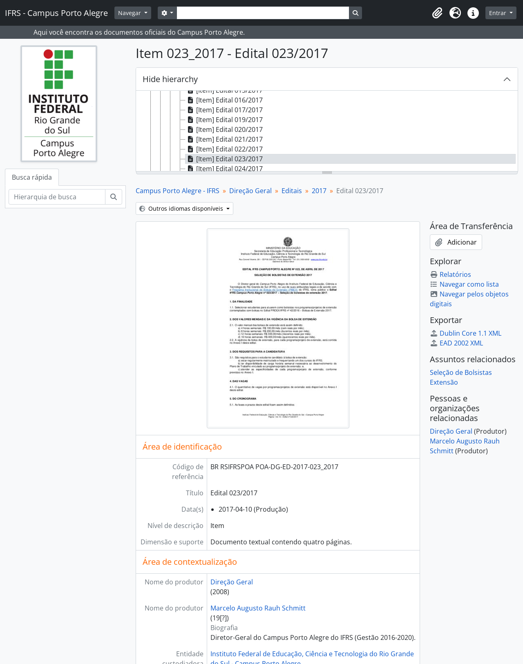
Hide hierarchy (170, 79)
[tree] (327, 131)
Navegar (130, 13)
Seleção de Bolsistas (461, 372)
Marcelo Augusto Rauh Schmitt (258, 608)
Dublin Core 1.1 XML (465, 333)
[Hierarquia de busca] (57, 197)
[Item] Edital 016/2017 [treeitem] (224, 100)
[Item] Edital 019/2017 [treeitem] (224, 120)
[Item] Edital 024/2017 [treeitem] (224, 169)
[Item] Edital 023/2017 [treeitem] (224, 159)
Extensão (444, 382)
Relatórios (450, 274)
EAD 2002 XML (456, 343)
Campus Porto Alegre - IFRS (177, 190)
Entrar (498, 13)
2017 (319, 190)
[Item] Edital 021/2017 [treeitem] (224, 139)
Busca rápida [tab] (32, 177)
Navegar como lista (464, 284)
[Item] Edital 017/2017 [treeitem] (224, 110)
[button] (437, 13)
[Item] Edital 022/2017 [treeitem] (224, 149)
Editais (292, 190)
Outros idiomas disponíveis (182, 208)
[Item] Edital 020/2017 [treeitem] (224, 129)
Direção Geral (250, 190)
